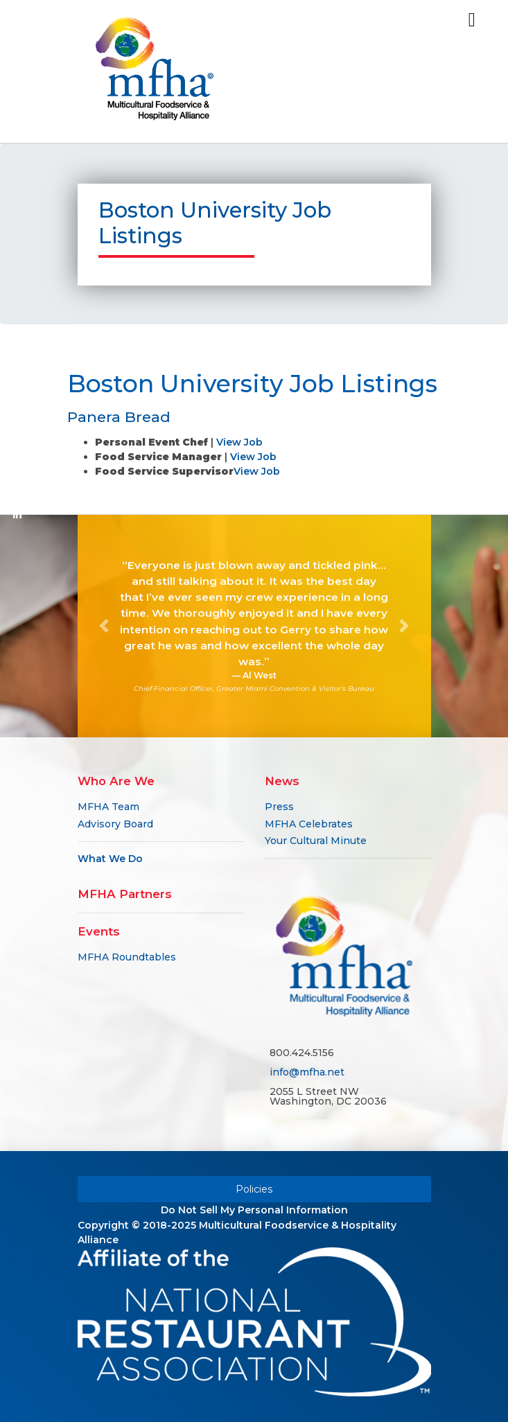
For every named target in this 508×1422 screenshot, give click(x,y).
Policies (254, 1189)
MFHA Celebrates (309, 824)
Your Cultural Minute (316, 840)
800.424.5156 (302, 1052)
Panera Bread (118, 416)
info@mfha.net (307, 1072)
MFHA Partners (125, 894)
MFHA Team (108, 806)
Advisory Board (115, 824)
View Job (239, 442)
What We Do (110, 858)
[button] (104, 626)
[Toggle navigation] (471, 20)
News (282, 781)
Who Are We (116, 781)
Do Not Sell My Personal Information (254, 1210)
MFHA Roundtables (127, 957)
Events (99, 931)
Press (279, 806)
